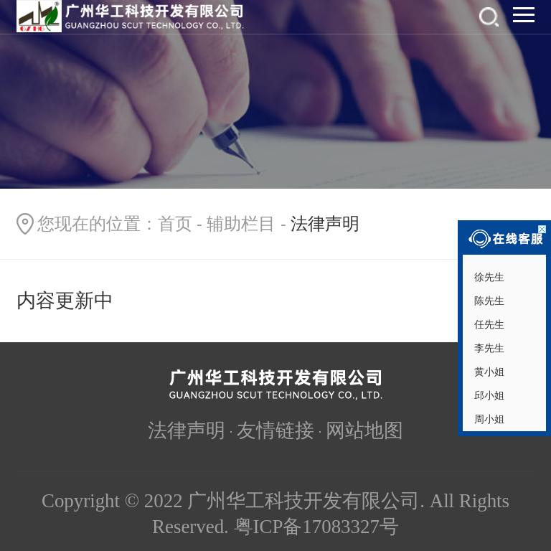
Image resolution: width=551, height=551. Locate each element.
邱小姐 (487, 395)
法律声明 (186, 430)
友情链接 (275, 430)
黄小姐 (487, 371)
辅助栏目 (241, 224)
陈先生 (487, 300)
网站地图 (364, 430)
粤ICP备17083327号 (316, 526)
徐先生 (487, 277)
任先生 (487, 324)
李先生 (487, 348)
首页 (175, 224)
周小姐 (487, 419)
